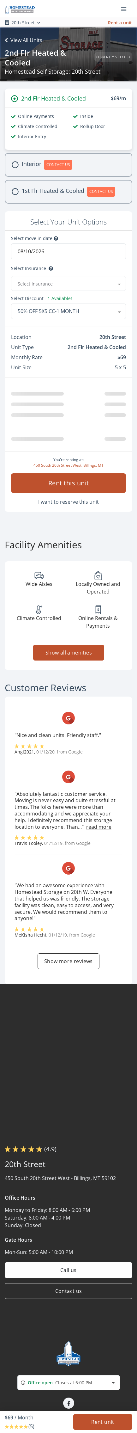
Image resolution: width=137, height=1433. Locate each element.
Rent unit (102, 1421)
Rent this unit (68, 483)
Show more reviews (68, 961)
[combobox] (68, 283)
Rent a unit (120, 23)
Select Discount (41, 298)
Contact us (68, 1291)
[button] (68, 1403)
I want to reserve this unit (68, 501)
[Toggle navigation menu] (126, 9)
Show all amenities (68, 652)
